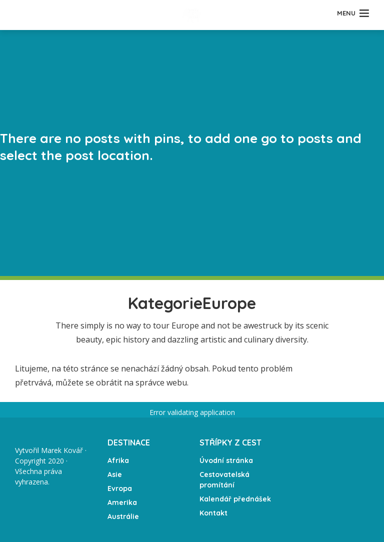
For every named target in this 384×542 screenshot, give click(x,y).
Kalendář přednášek (235, 499)
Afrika (118, 460)
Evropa (120, 488)
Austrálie (123, 516)
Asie (115, 474)
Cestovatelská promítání (225, 480)
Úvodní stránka (226, 460)
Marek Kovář (62, 450)
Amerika (122, 502)
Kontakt (214, 513)
